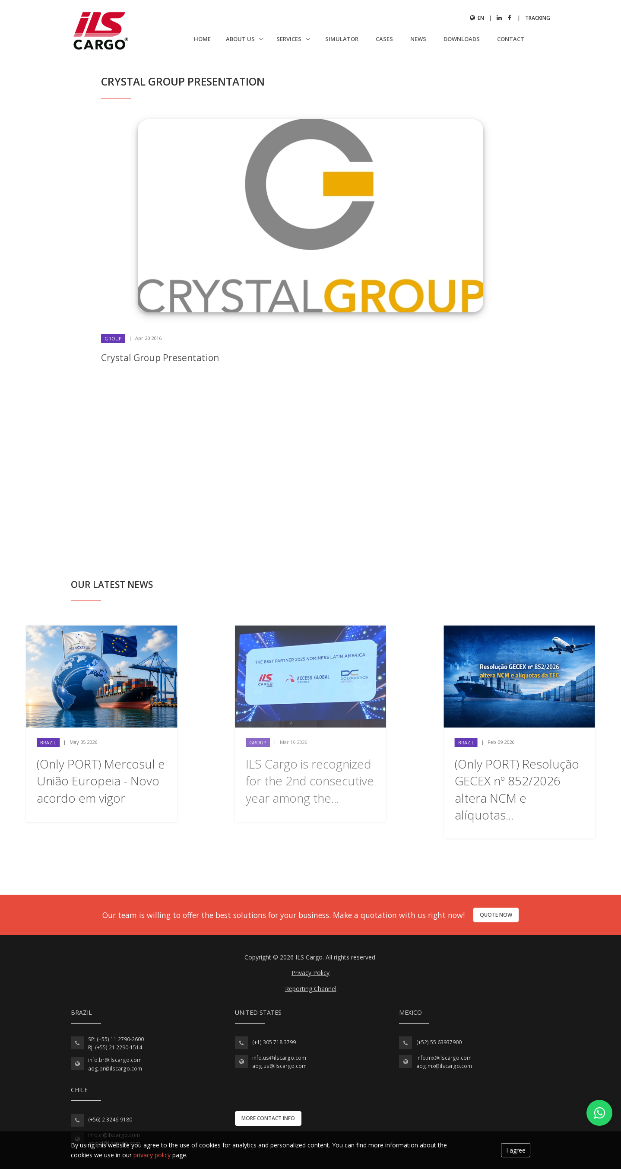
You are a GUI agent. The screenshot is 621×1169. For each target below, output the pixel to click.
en (477, 18)
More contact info (268, 1118)
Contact (510, 39)
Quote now (496, 914)
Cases (384, 39)
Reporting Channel (310, 989)
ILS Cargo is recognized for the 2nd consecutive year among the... (310, 781)
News (418, 39)
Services (289, 39)
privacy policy (152, 1155)
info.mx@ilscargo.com (444, 1057)
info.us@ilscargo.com (279, 1057)
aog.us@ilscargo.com (279, 1066)
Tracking (537, 18)
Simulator (341, 39)
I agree (516, 1150)
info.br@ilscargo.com (115, 1060)
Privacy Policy (310, 973)
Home (202, 39)
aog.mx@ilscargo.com (444, 1066)
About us (241, 39)
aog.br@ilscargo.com (115, 1068)
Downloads (462, 39)
